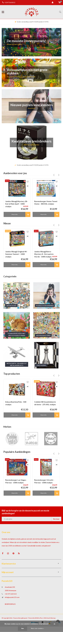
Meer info (15, 215)
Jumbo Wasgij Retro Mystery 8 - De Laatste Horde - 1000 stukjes (43, 255)
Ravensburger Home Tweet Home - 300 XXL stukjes (45, 202)
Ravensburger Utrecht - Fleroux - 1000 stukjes (44, 483)
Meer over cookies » (37, 628)
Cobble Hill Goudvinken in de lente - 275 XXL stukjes (45, 404)
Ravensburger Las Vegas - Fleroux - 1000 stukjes (16, 483)
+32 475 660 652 (11, 597)
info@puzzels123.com (12, 600)
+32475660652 (8, 2)
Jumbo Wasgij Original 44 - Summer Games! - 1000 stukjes (16, 255)
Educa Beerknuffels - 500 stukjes (15, 404)
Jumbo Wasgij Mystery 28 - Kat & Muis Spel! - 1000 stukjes (16, 204)
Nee (22, 628)
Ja (54, 624)
